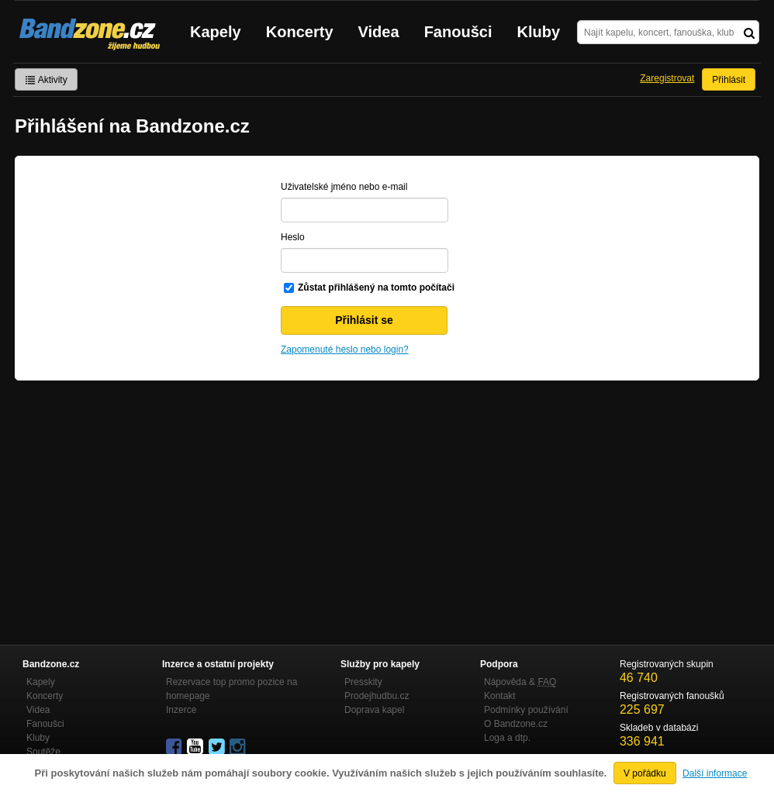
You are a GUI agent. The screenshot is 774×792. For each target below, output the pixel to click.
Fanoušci (458, 31)
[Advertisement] (387, 496)
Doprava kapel (374, 709)
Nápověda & (520, 682)
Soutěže (43, 751)
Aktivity (46, 79)
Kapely (215, 31)
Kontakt (500, 695)
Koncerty (299, 31)
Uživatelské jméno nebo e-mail (344, 186)
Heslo (293, 237)
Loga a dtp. (507, 737)
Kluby (539, 31)
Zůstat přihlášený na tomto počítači (376, 287)
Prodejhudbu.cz (376, 695)
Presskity (363, 682)
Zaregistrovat (667, 78)
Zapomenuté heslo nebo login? (345, 349)
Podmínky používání (526, 709)
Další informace (714, 773)
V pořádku (645, 773)
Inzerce (181, 709)
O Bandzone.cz (516, 723)
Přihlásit (728, 79)
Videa (378, 31)
